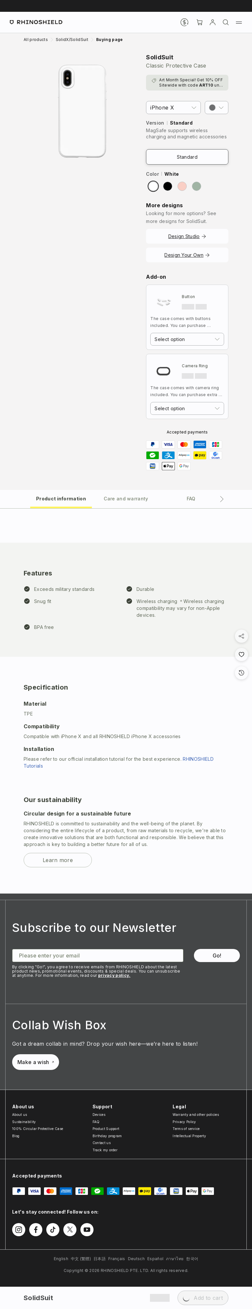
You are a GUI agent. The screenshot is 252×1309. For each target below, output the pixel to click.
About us (19, 1115)
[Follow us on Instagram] (18, 1229)
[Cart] (199, 22)
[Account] (212, 22)
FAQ (96, 1122)
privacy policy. (114, 975)
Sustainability (24, 1122)
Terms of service (186, 1129)
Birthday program (107, 1136)
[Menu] (239, 22)
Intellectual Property (189, 1136)
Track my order (105, 1150)
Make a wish (35, 1062)
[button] (216, 107)
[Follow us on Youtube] (87, 1229)
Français (116, 1258)
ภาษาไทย (174, 1258)
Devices (99, 1115)
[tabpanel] (126, 701)
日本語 (100, 1258)
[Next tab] (221, 499)
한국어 (192, 1258)
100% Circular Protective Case (37, 1129)
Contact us (102, 1143)
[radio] (153, 186)
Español (155, 1258)
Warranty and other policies (196, 1115)
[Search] (225, 22)
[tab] (61, 498)
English (61, 1258)
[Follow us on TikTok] (52, 1229)
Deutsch (136, 1258)
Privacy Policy (184, 1122)
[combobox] (187, 339)
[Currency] (184, 22)
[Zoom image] (82, 111)
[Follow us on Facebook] (35, 1229)
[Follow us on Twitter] (69, 1229)
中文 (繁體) (81, 1258)
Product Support (106, 1129)
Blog (15, 1136)
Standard (187, 157)
